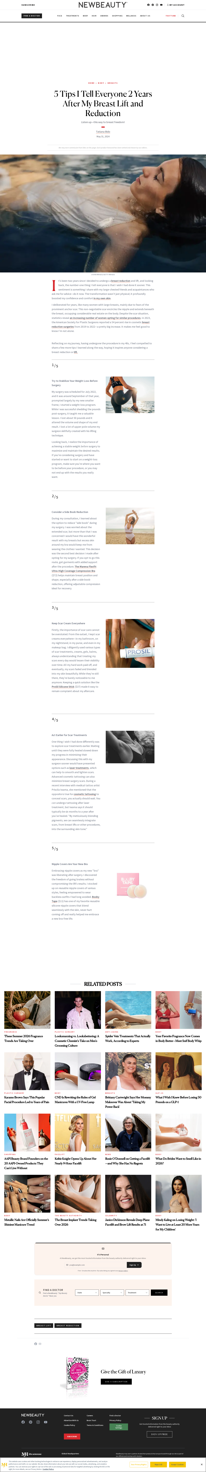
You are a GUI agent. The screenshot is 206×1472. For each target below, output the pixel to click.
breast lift (44, 1325)
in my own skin (102, 298)
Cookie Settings (118, 1427)
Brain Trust (91, 1420)
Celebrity (111, 1215)
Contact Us (68, 1415)
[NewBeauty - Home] (103, 5)
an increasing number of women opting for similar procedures (105, 318)
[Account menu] (176, 4)
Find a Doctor (115, 1415)
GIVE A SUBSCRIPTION (116, 1381)
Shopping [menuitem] (117, 16)
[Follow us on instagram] (157, 5)
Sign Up (134, 1265)
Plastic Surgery (65, 1032)
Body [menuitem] (85, 16)
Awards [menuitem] (104, 16)
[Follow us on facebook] (148, 5)
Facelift (60, 1154)
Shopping (10, 1154)
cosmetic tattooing (85, 794)
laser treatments (79, 767)
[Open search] (182, 16)
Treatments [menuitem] (72, 16)
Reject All (158, 1464)
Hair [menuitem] (94, 16)
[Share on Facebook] (35, 1343)
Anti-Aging (112, 1032)
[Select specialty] (112, 1293)
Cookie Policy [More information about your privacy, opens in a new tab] (48, 1469)
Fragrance (10, 1032)
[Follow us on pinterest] (153, 5)
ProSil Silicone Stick (63, 686)
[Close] (202, 1464)
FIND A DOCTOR (32, 16)
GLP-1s (159, 1093)
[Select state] (87, 1293)
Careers (90, 1415)
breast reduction (120, 280)
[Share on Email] (40, 1343)
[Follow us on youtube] (161, 5)
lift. (76, 352)
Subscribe (28, 4)
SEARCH (159, 1292)
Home (91, 83)
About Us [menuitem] (145, 16)
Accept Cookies (177, 1464)
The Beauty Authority (68, 1215)
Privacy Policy (115, 1420)
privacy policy (123, 1271)
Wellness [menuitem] (131, 16)
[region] (103, 1464)
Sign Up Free (159, 1434)
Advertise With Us (71, 1420)
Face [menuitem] (59, 16)
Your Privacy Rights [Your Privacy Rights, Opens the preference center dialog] (138, 1464)
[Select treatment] (137, 1293)
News (108, 1154)
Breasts (113, 83)
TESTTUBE (171, 16)
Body (101, 83)
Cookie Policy (69, 1425)
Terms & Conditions (95, 1425)
